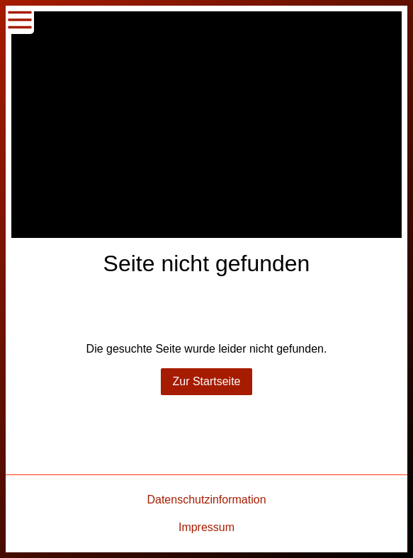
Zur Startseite (206, 381)
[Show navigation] (20, 20)
